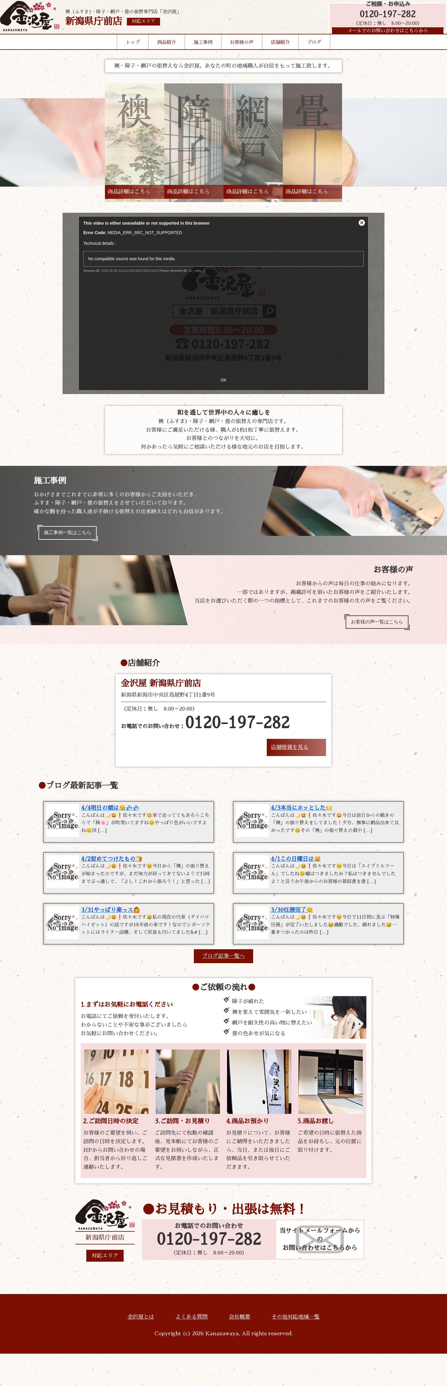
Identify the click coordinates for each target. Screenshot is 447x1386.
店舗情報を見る (289, 752)
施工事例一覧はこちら (71, 534)
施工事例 (203, 51)
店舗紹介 (280, 51)
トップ (133, 51)
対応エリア (105, 1288)
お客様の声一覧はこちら (372, 626)
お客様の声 (241, 51)
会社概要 (239, 1349)
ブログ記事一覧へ (223, 988)
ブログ (314, 51)
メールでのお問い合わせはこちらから (384, 37)
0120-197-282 (385, 18)
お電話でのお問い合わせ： (205, 729)
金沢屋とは (140, 1349)
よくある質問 (191, 1349)
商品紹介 (166, 51)
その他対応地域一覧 (296, 1349)
